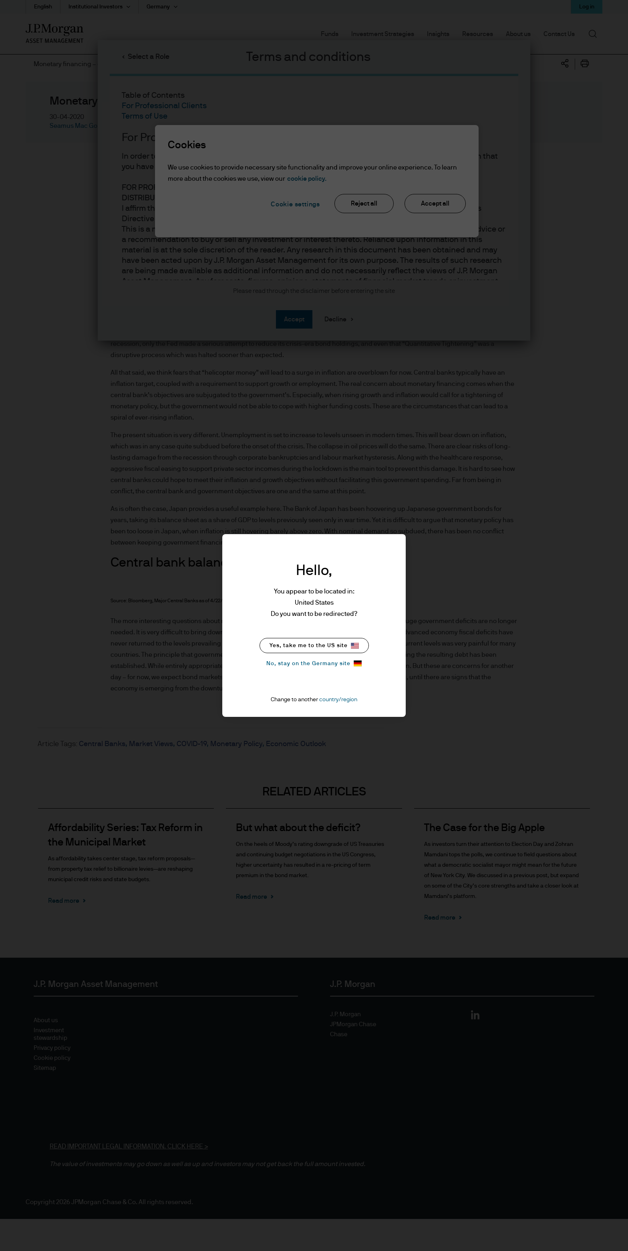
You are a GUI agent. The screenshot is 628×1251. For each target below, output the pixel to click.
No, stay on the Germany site (314, 663)
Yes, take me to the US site (314, 646)
